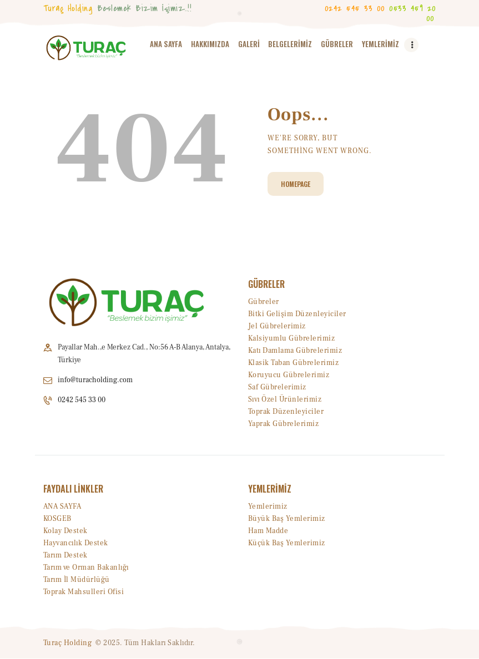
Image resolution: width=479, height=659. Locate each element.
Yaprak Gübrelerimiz (283, 423)
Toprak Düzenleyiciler (286, 411)
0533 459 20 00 (412, 13)
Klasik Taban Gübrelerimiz (293, 362)
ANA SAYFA (62, 506)
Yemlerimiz (268, 506)
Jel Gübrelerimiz (277, 326)
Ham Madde (268, 530)
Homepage (295, 184)
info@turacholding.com (95, 380)
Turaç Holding (67, 642)
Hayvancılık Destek (75, 543)
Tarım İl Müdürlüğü (76, 579)
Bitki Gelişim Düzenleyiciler (297, 314)
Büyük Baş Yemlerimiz (286, 518)
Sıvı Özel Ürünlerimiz (285, 399)
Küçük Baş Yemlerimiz (286, 543)
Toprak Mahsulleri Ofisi (83, 591)
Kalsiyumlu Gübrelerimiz (291, 338)
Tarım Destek (65, 555)
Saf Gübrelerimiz (277, 387)
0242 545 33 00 (81, 400)
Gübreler (263, 301)
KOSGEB (57, 518)
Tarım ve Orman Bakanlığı (86, 567)
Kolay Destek (65, 530)
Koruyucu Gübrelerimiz (289, 375)
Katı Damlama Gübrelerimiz (295, 350)
